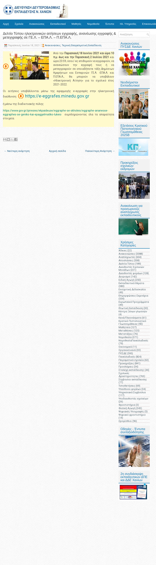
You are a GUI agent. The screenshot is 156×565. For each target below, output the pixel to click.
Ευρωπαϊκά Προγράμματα (134, 301)
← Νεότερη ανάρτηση (17, 151)
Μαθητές (76, 23)
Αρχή (6, 23)
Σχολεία (19, 23)
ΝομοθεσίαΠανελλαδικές (133, 340)
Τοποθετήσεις (127, 385)
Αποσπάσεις (126, 260)
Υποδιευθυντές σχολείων (133, 398)
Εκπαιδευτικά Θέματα (131, 283)
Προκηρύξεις (126, 363)
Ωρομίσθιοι (125, 421)
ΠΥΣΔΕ (123, 353)
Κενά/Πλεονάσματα (130, 317)
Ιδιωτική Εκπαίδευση (131, 308)
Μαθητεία (124, 327)
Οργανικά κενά (127, 350)
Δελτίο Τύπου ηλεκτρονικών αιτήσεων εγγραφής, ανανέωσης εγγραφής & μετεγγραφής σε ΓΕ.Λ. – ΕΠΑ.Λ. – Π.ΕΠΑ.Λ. (59, 35)
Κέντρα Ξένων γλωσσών (133, 311)
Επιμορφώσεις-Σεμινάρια (133, 295)
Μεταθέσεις (126, 330)
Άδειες (123, 250)
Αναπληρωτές (127, 257)
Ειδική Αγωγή (126, 279)
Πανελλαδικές (127, 356)
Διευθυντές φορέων (130, 273)
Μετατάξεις (126, 333)
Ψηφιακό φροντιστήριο (132, 414)
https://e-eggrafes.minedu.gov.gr (57, 96)
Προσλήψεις (126, 366)
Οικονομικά (125, 346)
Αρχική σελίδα (57, 151)
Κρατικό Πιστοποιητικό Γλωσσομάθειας (132, 322)
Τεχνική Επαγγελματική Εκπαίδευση (81, 45)
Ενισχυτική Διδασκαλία (132, 289)
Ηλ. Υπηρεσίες (128, 23)
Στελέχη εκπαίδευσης (131, 369)
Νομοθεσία (93, 23)
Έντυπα (109, 23)
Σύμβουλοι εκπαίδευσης (133, 379)
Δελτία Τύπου (127, 263)
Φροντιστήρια (127, 404)
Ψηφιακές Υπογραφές (131, 411)
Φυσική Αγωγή (127, 408)
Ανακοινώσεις (36, 23)
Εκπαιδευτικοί (58, 23)
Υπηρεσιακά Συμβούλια (132, 392)
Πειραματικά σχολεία (131, 360)
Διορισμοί (124, 276)
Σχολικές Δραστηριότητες (129, 375)
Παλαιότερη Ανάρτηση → (100, 151)
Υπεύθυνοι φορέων (130, 389)
